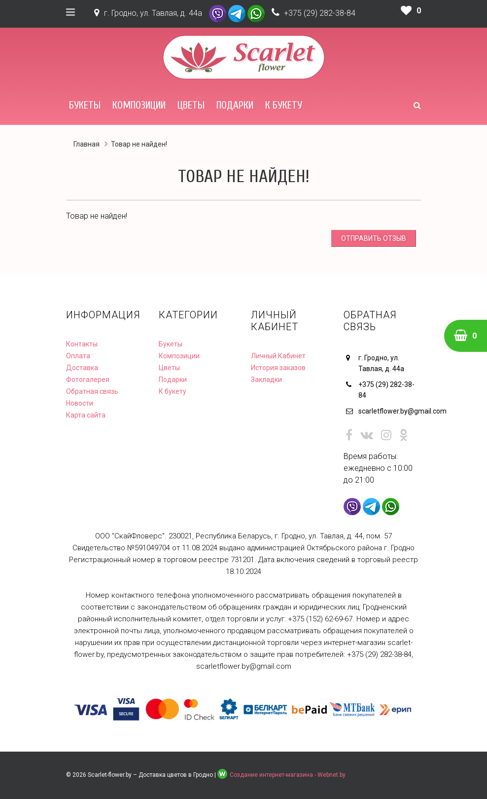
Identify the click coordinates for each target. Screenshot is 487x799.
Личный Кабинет (278, 355)
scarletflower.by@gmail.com (389, 411)
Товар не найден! (139, 144)
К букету (283, 105)
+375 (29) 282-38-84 (319, 13)
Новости (79, 403)
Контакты (82, 344)
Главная (86, 144)
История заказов (278, 367)
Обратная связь (92, 391)
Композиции (139, 105)
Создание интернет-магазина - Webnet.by (288, 774)
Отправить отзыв (373, 238)
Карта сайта (85, 415)
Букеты (85, 105)
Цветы (191, 105)
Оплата (78, 355)
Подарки (234, 105)
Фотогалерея (87, 379)
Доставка (82, 367)
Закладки (266, 379)
